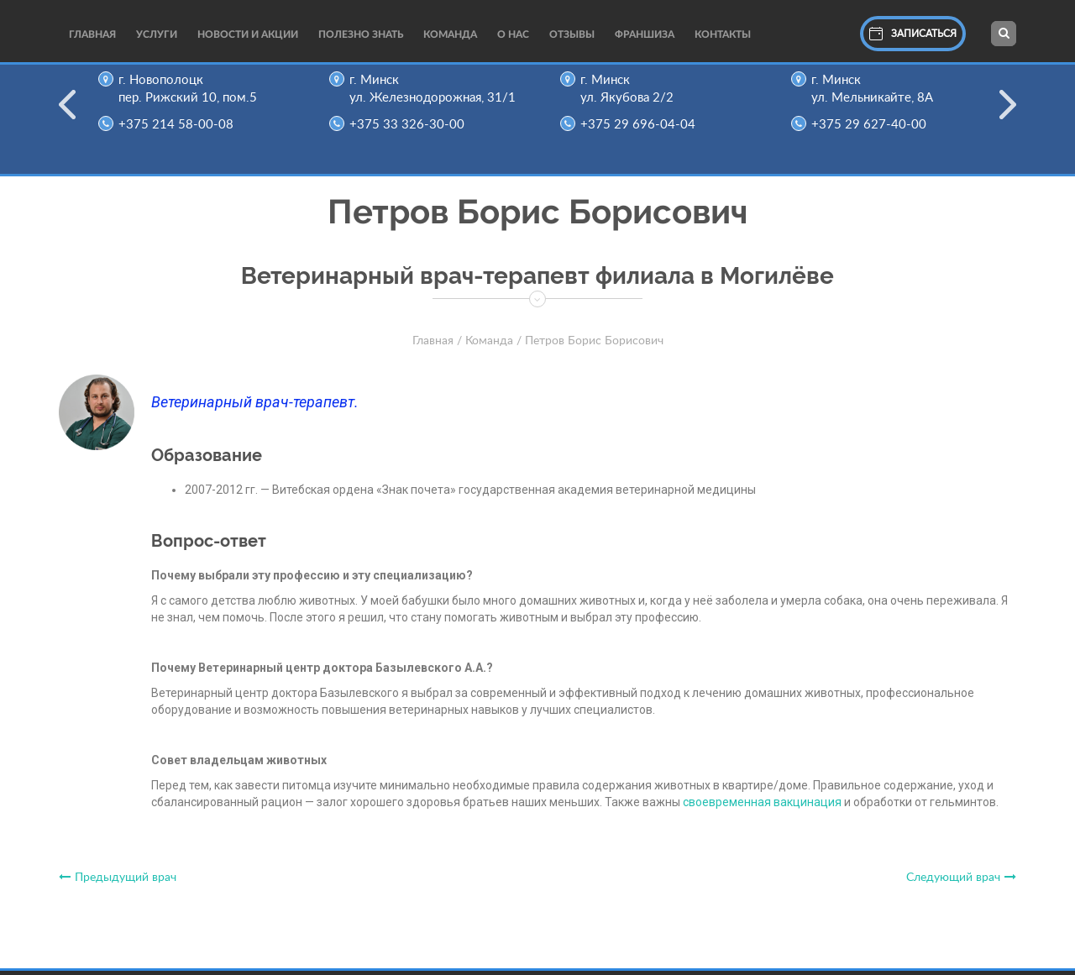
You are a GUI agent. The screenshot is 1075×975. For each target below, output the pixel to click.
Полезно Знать (360, 34)
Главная (92, 34)
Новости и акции (247, 34)
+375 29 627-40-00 (873, 124)
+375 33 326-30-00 (411, 124)
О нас (513, 34)
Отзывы (572, 34)
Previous (67, 115)
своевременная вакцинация (762, 802)
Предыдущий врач (117, 877)
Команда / (493, 341)
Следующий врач (961, 877)
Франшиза (644, 34)
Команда (450, 34)
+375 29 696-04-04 (642, 124)
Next (1007, 115)
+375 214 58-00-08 (181, 124)
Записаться (913, 33)
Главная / (437, 341)
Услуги (156, 34)
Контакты (723, 34)
